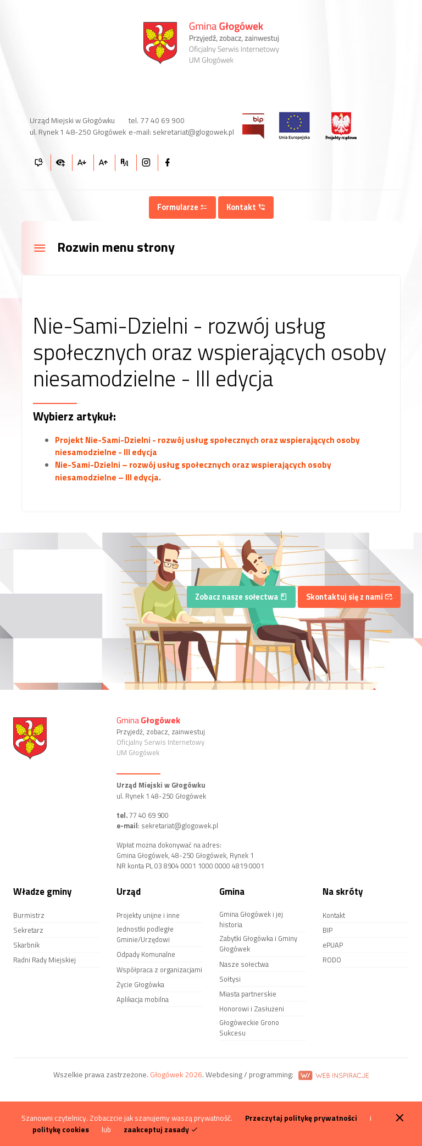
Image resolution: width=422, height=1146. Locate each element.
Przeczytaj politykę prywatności (301, 1117)
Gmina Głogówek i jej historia (251, 919)
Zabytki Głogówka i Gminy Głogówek (258, 943)
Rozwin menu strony (103, 248)
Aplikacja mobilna (142, 999)
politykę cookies (60, 1129)
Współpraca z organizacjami (159, 969)
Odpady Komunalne (145, 954)
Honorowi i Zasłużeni (251, 1008)
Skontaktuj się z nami (349, 597)
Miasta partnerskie (247, 993)
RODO (332, 959)
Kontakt (245, 207)
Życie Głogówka (140, 984)
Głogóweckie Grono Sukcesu (249, 1027)
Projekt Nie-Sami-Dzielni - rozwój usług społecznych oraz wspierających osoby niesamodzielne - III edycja (207, 446)
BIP (327, 929)
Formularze (182, 207)
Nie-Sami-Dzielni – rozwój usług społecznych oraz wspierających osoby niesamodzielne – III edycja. (193, 471)
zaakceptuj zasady (161, 1129)
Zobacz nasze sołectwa (241, 597)
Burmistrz (29, 915)
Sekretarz (28, 929)
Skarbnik (26, 944)
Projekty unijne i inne (148, 915)
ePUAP (333, 944)
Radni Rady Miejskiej (44, 959)
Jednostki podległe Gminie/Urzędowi (145, 934)
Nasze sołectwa (244, 964)
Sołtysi (230, 978)
